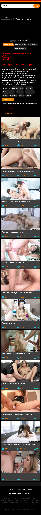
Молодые (13, 95)
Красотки (20, 92)
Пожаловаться (20, 44)
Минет (5, 95)
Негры (21, 95)
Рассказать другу (25, 490)
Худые (28, 95)
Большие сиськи (17, 88)
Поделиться (32, 44)
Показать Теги (8, 99)
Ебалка (4, 55)
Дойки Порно (15, 509)
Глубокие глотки (8, 92)
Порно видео (6, 57)
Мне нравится (11, 41)
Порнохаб (5, 59)
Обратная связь (15, 493)
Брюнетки (29, 88)
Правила (28, 493)
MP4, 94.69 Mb (7, 109)
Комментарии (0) (20, 48)
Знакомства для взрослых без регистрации (17, 53)
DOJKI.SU (5, 18)
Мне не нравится (14, 41)
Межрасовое (30, 92)
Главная (11, 490)
